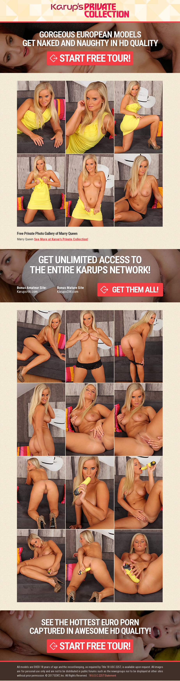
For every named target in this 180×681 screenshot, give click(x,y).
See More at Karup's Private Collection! (61, 239)
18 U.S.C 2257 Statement (102, 675)
